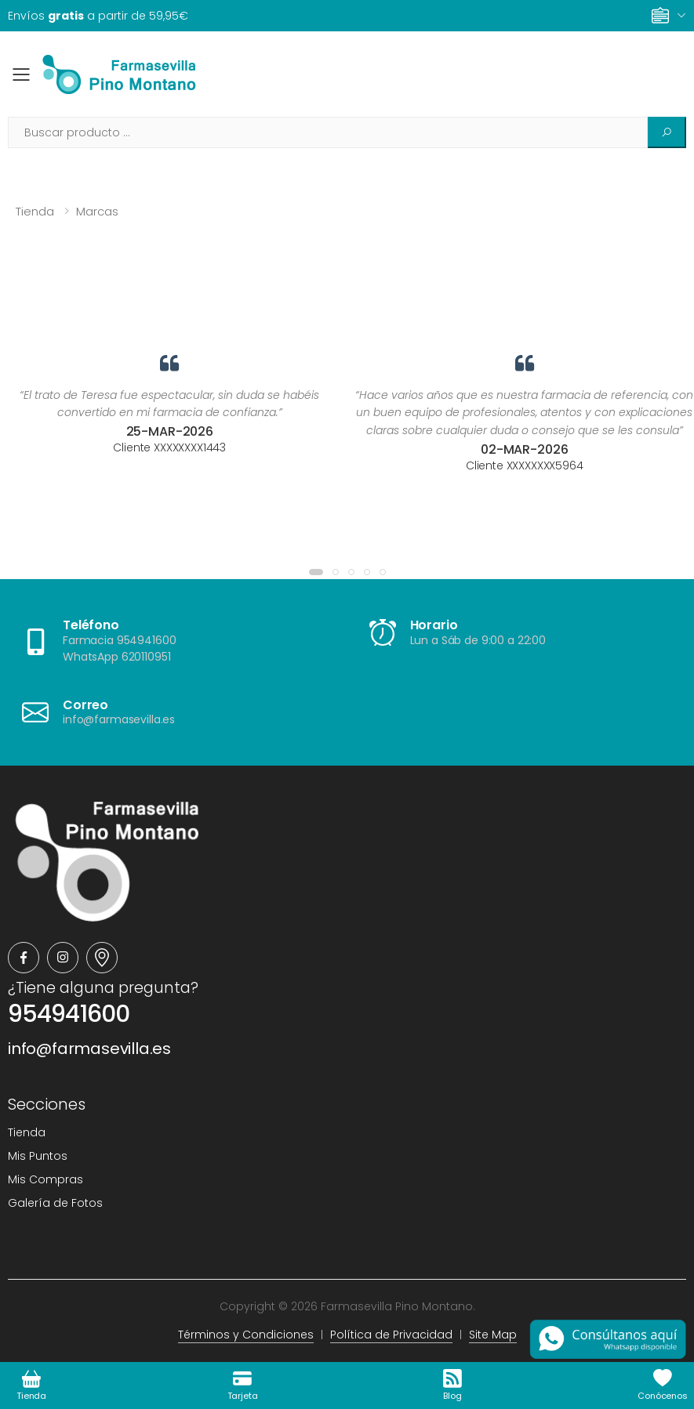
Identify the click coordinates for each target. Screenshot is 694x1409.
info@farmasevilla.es (89, 1048)
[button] (316, 572)
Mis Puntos (37, 1156)
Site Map (493, 1334)
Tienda (35, 211)
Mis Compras (45, 1179)
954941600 (68, 1014)
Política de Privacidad (391, 1334)
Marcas (97, 211)
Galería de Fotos (55, 1203)
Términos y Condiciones (246, 1334)
